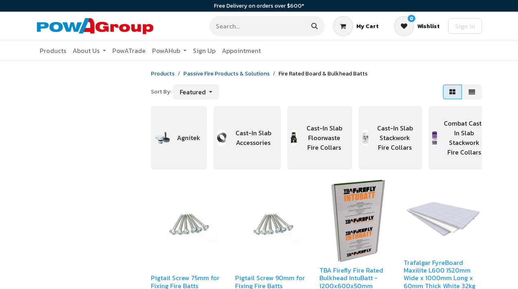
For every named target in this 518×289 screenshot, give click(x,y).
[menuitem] (53, 51)
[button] (196, 92)
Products (163, 73)
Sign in (465, 26)
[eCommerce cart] (356, 26)
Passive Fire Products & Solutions (226, 73)
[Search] (315, 26)
